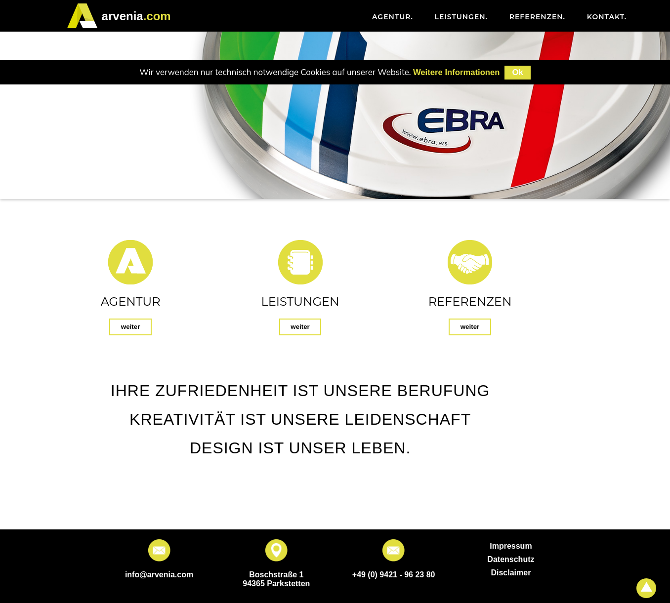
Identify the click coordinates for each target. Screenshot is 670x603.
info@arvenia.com (159, 574)
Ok (517, 72)
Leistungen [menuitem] (461, 16)
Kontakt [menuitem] (607, 16)
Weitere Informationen (456, 72)
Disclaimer (511, 572)
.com (136, 16)
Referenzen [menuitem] (537, 16)
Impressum (511, 546)
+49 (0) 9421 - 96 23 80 (393, 574)
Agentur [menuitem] (392, 16)
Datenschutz (510, 559)
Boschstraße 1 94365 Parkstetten (276, 579)
